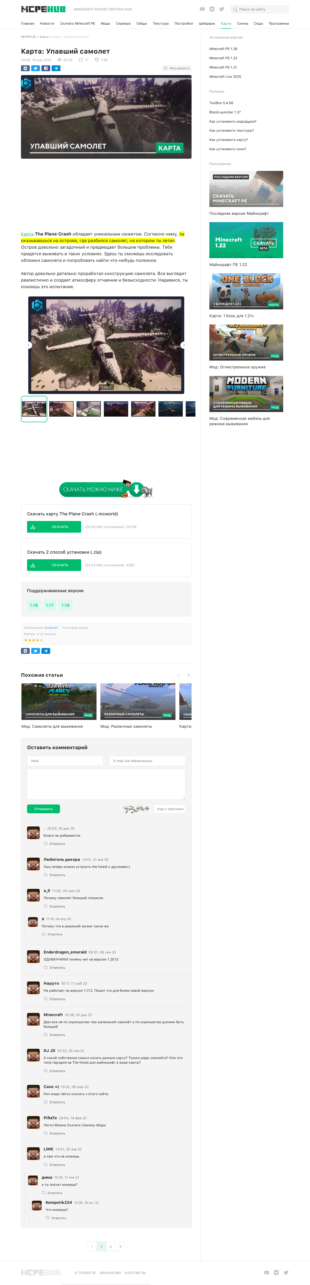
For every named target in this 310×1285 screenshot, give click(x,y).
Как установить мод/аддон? (232, 121)
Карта (27, 233)
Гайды (141, 23)
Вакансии (110, 1273)
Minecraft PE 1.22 (223, 58)
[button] (54, 527)
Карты (226, 23)
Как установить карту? (228, 140)
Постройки (183, 23)
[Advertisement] (106, 193)
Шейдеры (207, 23)
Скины (242, 23)
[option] (106, 345)
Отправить (43, 809)
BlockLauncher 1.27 (225, 112)
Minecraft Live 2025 (225, 76)
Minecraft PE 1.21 (223, 67)
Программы (279, 23)
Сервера (123, 23)
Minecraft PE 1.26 (223, 49)
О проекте (85, 1273)
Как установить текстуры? (231, 130)
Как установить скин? (227, 149)
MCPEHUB (28, 37)
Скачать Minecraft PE (77, 23)
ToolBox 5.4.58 (221, 103)
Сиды (258, 23)
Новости (47, 23)
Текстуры (161, 23)
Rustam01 (51, 627)
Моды (105, 23)
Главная (27, 23)
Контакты (135, 1273)
